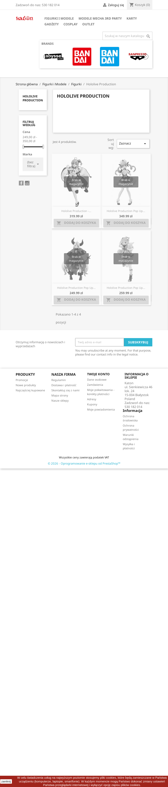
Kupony (92, 404)
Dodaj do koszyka (76, 223)
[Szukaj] (127, 36)
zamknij (6, 781)
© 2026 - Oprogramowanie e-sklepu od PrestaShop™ (84, 463)
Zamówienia (95, 385)
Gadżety (51, 24)
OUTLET (88, 24)
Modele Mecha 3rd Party (100, 18)
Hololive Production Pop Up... (126, 211)
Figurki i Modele (59, 18)
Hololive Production (33, 98)
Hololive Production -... (76, 211)
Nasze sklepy (60, 400)
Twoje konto (98, 374)
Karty (132, 18)
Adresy (91, 399)
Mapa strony (59, 395)
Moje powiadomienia (101, 409)
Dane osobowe (97, 379)
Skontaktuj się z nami (65, 390)
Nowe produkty (26, 385)
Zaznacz (133, 143)
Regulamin (58, 380)
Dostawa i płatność (63, 385)
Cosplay (70, 24)
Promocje (22, 380)
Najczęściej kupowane (30, 390)
